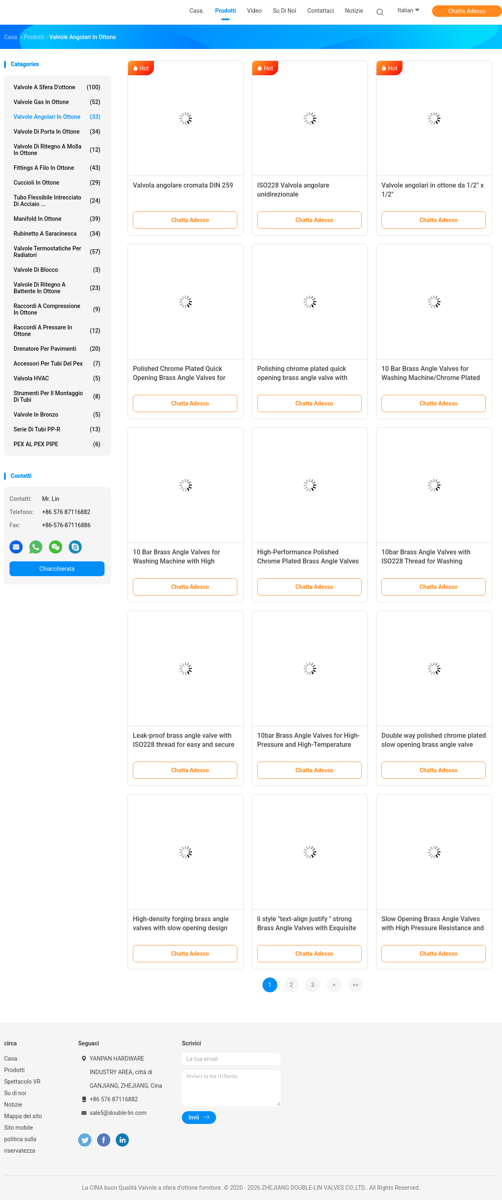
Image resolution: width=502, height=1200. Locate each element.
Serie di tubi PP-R (57, 429)
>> (356, 985)
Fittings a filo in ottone (57, 168)
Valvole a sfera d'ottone (57, 87)
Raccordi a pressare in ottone (57, 330)
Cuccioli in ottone (57, 182)
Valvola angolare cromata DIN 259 (183, 185)
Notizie (13, 1104)
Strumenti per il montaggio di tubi (57, 396)
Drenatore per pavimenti (57, 349)
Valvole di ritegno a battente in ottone (57, 287)
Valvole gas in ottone (57, 102)
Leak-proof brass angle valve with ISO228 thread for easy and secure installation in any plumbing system (185, 745)
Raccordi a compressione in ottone (57, 309)
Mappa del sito (23, 1116)
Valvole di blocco (57, 270)
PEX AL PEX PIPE (57, 444)
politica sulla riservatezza (20, 1145)
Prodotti (14, 1070)
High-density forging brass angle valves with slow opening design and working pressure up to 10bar (182, 928)
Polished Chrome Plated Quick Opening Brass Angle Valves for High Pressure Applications (179, 378)
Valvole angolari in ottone (57, 117)
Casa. (11, 1058)
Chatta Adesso (467, 11)
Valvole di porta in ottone (57, 131)
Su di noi (15, 1093)
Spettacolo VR (22, 1081)
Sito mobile (18, 1127)
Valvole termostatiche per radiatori (57, 251)
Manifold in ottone (57, 219)
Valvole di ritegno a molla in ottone (57, 149)
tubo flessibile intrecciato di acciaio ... (57, 200)
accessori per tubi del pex (57, 363)
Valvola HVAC (57, 378)
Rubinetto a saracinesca (57, 233)
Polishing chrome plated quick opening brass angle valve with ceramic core (302, 378)
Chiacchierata (57, 568)
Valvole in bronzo (57, 414)
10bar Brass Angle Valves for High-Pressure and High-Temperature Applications (308, 745)
